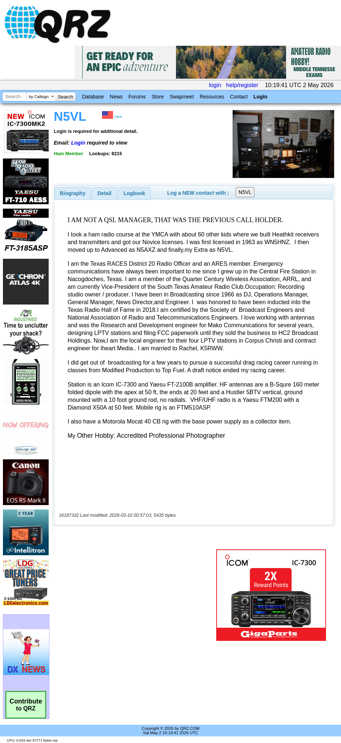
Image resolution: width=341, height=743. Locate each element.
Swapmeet (182, 97)
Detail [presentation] (104, 193)
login (215, 85)
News (116, 97)
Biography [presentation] (73, 193)
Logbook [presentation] (134, 193)
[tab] (73, 193)
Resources (212, 97)
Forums (137, 97)
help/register (242, 85)
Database (93, 97)
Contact (238, 97)
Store (157, 97)
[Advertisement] (135, 595)
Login (260, 97)
